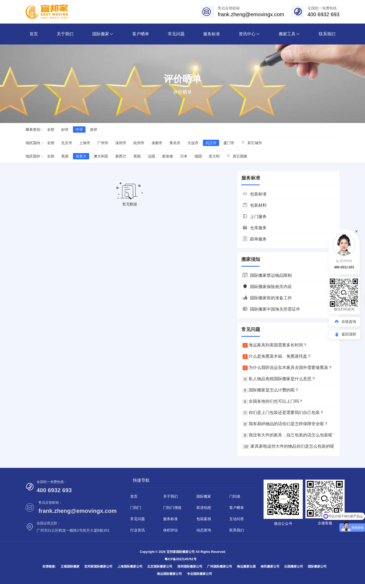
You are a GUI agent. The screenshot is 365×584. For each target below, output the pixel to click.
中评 (79, 129)
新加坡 (167, 156)
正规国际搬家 (70, 566)
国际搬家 (203, 496)
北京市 (66, 143)
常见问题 (137, 519)
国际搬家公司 (317, 566)
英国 (137, 156)
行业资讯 (137, 530)
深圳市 (120, 143)
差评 (93, 129)
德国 (198, 156)
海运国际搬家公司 (169, 574)
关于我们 (170, 496)
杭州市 (138, 143)
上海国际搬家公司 (129, 566)
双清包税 (203, 508)
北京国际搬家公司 (159, 566)
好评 (65, 129)
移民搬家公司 (270, 566)
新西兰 (120, 156)
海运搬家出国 (246, 566)
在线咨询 (348, 321)
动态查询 (203, 530)
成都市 (156, 143)
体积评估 (170, 530)
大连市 (192, 143)
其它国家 (237, 156)
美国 (65, 156)
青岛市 (174, 143)
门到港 (234, 496)
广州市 (102, 143)
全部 (50, 129)
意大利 (214, 156)
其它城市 (251, 143)
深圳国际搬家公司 (189, 566)
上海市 (84, 143)
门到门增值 (172, 508)
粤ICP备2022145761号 (180, 559)
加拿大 (81, 156)
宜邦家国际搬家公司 (98, 566)
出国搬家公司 (293, 566)
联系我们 (236, 530)
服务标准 (170, 519)
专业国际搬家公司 (199, 574)
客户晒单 (236, 508)
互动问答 (236, 519)
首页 (134, 496)
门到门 (135, 508)
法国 (151, 156)
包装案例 (203, 519)
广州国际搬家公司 (219, 566)
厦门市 (228, 143)
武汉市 (211, 143)
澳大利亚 (101, 156)
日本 (183, 156)
